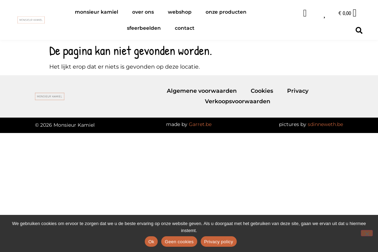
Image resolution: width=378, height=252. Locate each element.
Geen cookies (179, 241)
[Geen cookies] (367, 233)
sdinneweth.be (325, 124)
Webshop (180, 12)
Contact (184, 28)
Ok (151, 241)
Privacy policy (218, 241)
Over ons (143, 12)
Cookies (262, 91)
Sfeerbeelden (144, 28)
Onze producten (226, 12)
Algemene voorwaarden (202, 91)
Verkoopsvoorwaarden (237, 101)
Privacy (297, 91)
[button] (359, 30)
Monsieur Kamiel (96, 12)
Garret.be (200, 124)
